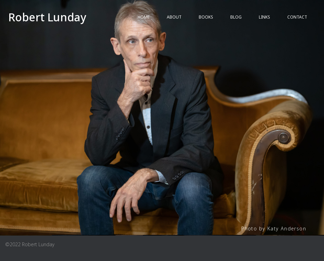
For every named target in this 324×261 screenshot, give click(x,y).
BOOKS (206, 17)
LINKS (264, 17)
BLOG (236, 17)
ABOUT (174, 17)
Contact (297, 17)
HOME (144, 17)
